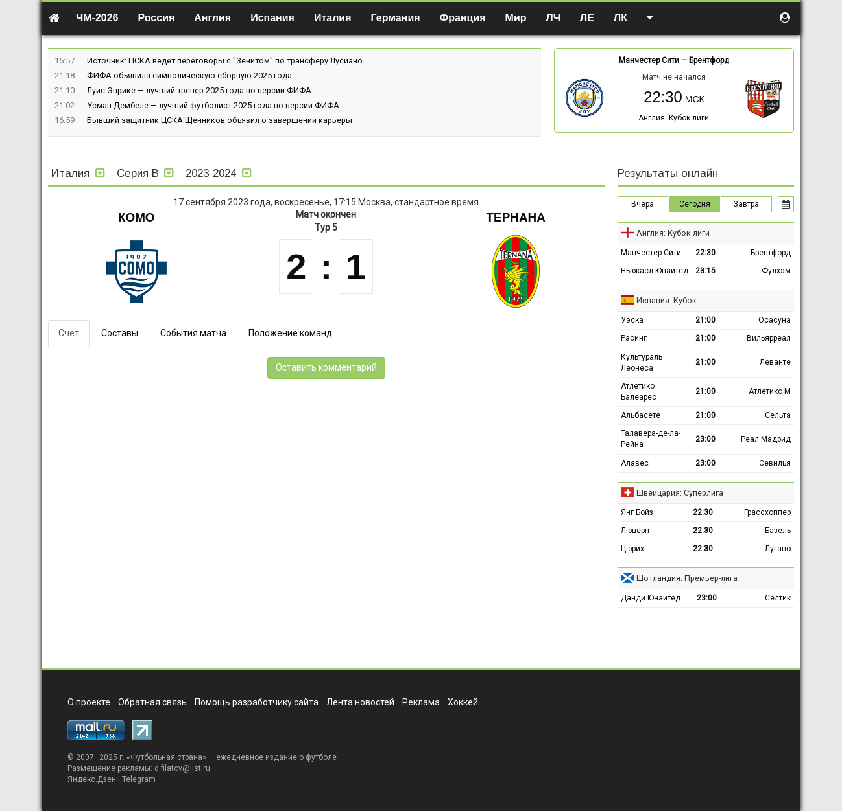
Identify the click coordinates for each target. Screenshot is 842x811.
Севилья (775, 463)
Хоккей (463, 702)
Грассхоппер (767, 512)
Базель (778, 530)
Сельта (778, 415)
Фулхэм (776, 270)
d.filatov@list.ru (182, 768)
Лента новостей (360, 702)
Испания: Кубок (666, 300)
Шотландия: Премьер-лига (687, 578)
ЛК (620, 17)
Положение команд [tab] (290, 333)
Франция (463, 17)
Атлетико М (770, 391)
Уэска (632, 320)
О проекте (88, 702)
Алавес (635, 463)
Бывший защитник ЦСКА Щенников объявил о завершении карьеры (219, 120)
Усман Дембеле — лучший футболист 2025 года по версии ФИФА (213, 105)
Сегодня (694, 204)
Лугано (778, 548)
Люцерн (635, 530)
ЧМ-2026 (97, 17)
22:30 (705, 252)
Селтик (778, 597)
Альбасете (640, 415)
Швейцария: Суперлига (679, 492)
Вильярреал (769, 338)
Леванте (775, 362)
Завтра (746, 204)
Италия (333, 17)
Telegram (139, 779)
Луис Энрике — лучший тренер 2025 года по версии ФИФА (199, 90)
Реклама (421, 702)
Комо (136, 217)
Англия (212, 17)
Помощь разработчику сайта (257, 702)
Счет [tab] (68, 333)
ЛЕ (587, 17)
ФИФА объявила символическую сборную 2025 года (189, 75)
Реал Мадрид (766, 439)
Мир (516, 17)
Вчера (642, 204)
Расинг (634, 338)
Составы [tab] (119, 333)
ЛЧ (553, 17)
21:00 (705, 320)
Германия (395, 17)
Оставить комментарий (326, 367)
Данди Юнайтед (650, 597)
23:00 (705, 439)
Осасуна (774, 320)
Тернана (516, 217)
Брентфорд (708, 60)
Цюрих (632, 548)
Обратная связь (152, 702)
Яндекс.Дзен (91, 779)
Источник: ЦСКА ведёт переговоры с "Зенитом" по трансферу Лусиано (225, 60)
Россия (156, 17)
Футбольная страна (166, 757)
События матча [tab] (193, 333)
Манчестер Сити (649, 60)
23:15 (705, 270)
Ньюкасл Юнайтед (654, 270)
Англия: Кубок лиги (673, 117)
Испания (272, 17)
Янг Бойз (637, 512)
